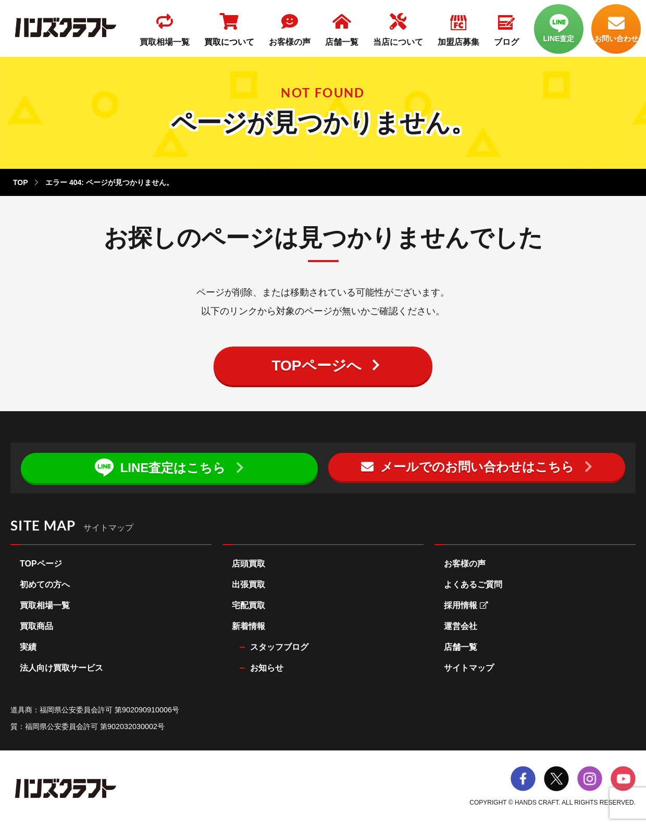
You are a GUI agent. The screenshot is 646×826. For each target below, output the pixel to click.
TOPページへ (316, 365)
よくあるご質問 (473, 584)
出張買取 (248, 584)
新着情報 (248, 626)
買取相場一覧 (45, 605)
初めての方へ (45, 584)
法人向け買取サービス (61, 667)
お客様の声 (465, 563)
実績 (28, 647)
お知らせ (266, 667)
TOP (20, 182)
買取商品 (36, 626)
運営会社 (460, 626)
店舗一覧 (460, 647)
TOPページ (41, 563)
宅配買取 (248, 605)
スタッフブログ (279, 647)
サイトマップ (469, 667)
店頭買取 (248, 563)
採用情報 (466, 605)
